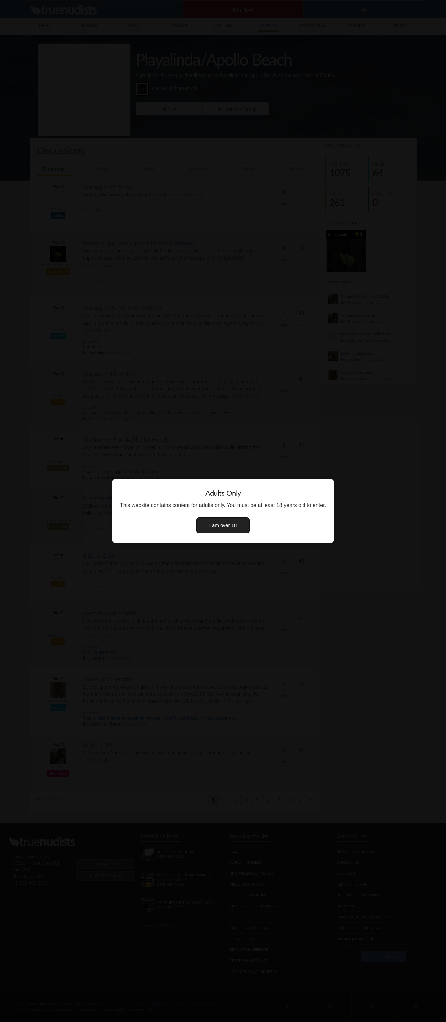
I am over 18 (223, 525)
